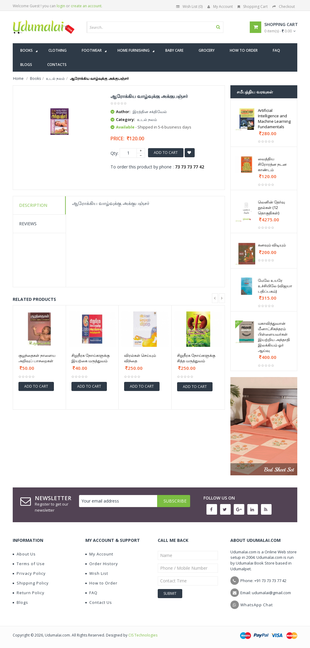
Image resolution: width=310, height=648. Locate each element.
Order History (101, 563)
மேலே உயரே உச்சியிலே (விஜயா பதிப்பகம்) (275, 286)
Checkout (283, 6)
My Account (220, 6)
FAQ (91, 592)
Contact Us (98, 602)
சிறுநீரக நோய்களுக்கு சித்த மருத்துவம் (196, 358)
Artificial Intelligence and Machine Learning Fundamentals (274, 118)
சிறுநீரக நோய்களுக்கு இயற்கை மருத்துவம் (90, 358)
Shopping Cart (253, 6)
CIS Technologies (142, 635)
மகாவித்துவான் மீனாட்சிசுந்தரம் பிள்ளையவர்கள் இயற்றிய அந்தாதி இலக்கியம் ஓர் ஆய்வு (274, 337)
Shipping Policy (31, 583)
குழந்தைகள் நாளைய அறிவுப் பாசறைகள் (36, 358)
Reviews (28, 223)
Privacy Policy (29, 573)
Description (33, 205)
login (61, 5)
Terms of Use (29, 563)
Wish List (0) (189, 6)
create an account (86, 5)
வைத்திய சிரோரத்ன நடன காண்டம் (272, 164)
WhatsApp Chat (256, 604)
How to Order (101, 583)
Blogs (20, 602)
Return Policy (29, 592)
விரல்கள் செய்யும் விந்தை (140, 358)
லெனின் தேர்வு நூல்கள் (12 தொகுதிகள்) (271, 207)
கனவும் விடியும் (272, 245)
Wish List (96, 573)
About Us (24, 554)
